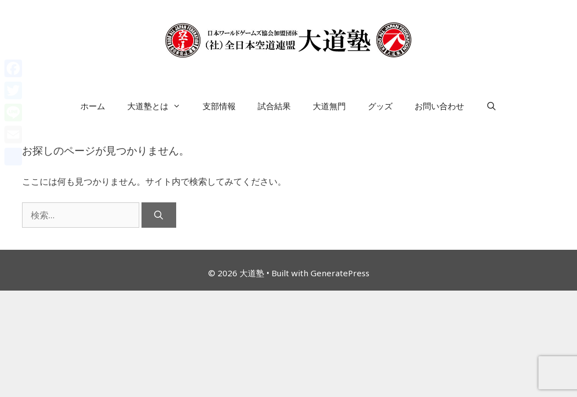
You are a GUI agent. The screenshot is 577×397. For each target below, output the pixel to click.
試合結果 (274, 105)
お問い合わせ (439, 105)
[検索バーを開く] (491, 105)
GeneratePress (340, 272)
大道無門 (329, 105)
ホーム (92, 105)
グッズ (380, 105)
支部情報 (219, 105)
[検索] (158, 215)
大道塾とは (159, 105)
